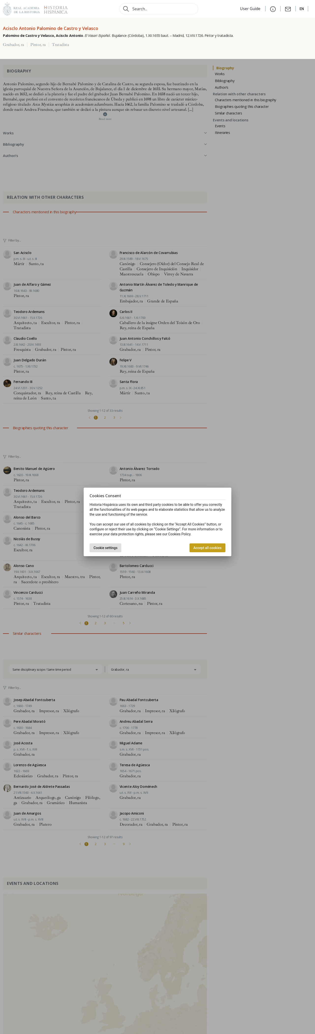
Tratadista (60, 44)
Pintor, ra (38, 44)
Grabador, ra (13, 44)
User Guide (250, 8)
